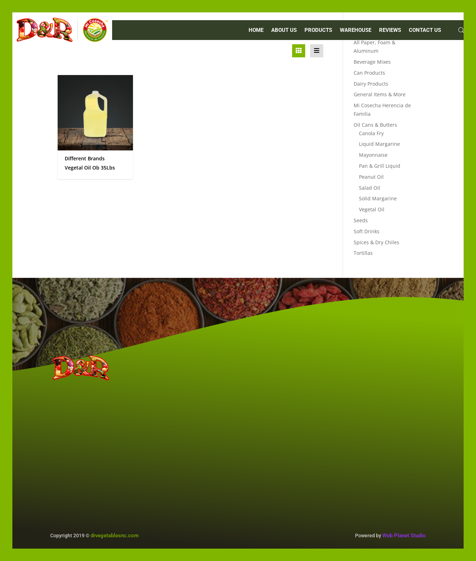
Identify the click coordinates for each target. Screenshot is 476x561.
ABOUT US (284, 30)
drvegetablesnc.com (115, 535)
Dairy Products (371, 83)
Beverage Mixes (372, 61)
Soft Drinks (366, 231)
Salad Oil (369, 187)
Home (256, 30)
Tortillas (363, 253)
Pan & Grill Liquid (379, 165)
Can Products (369, 72)
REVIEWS (390, 30)
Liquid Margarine (379, 144)
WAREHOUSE (355, 30)
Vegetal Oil (371, 209)
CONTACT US (425, 30)
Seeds (361, 220)
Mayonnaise (373, 154)
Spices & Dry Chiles (376, 242)
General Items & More (380, 94)
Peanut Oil (371, 176)
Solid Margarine (378, 198)
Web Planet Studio (404, 535)
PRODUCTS (318, 30)
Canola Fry (371, 133)
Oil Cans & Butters (375, 124)
